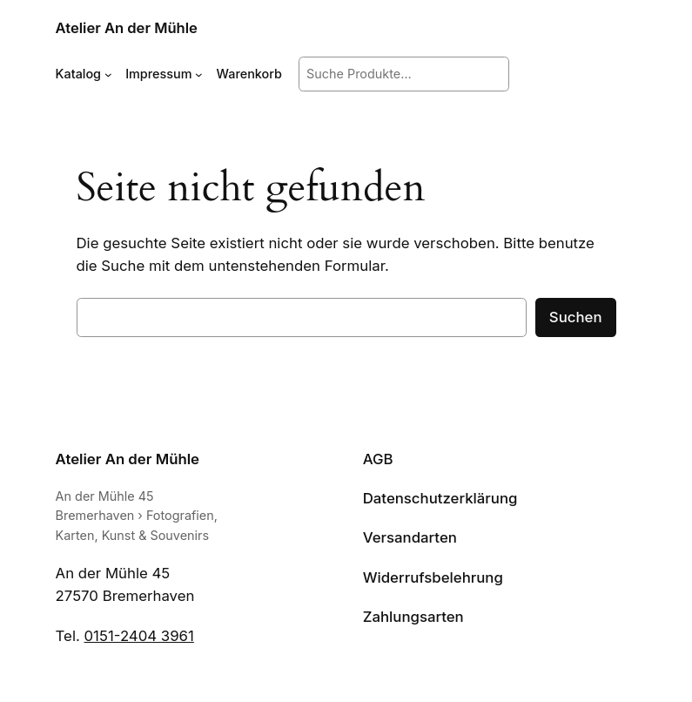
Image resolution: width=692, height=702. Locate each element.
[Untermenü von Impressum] (199, 74)
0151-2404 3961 (139, 636)
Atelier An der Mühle (127, 28)
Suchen (575, 317)
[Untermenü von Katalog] (108, 74)
